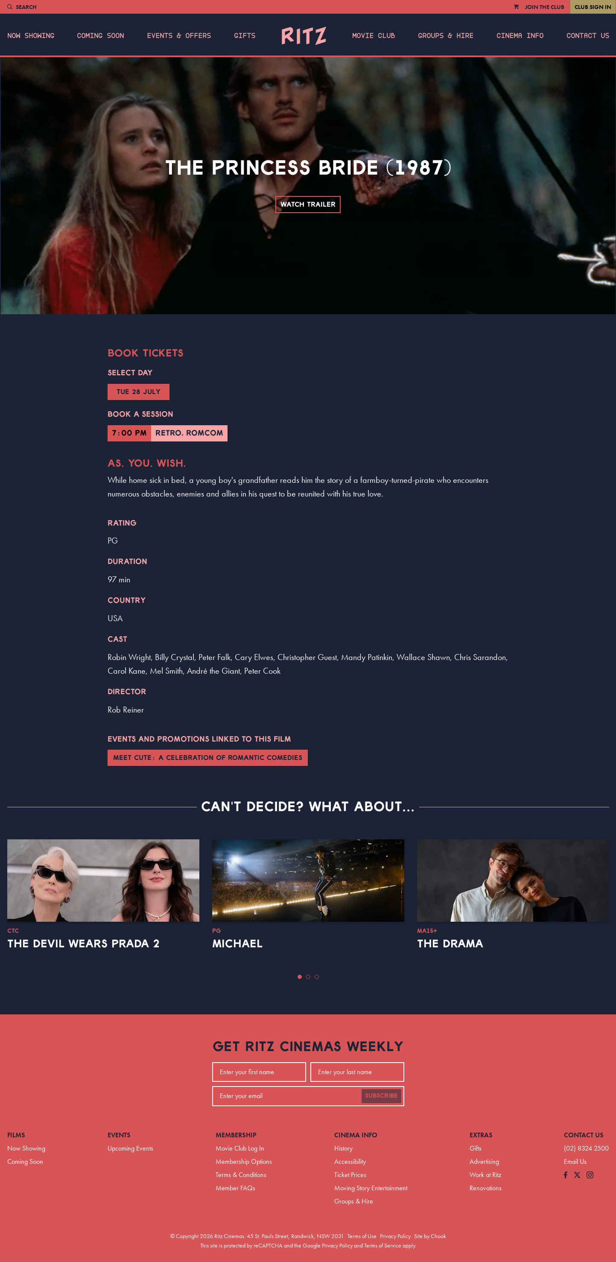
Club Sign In (593, 7)
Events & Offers (179, 35)
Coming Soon (100, 35)
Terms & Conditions (241, 1174)
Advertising (484, 1161)
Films (16, 1135)
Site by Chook (430, 1236)
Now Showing (30, 35)
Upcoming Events (130, 1148)
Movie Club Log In (240, 1148)
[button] (300, 977)
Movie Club (373, 35)
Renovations (486, 1187)
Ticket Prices (350, 1174)
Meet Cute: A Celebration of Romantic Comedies (207, 757)
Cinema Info (519, 35)
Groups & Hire (445, 35)
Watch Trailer (308, 204)
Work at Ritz (485, 1174)
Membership (236, 1135)
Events (119, 1135)
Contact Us (587, 35)
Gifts (244, 35)
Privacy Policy (395, 1236)
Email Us (575, 1161)
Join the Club (544, 7)
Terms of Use (362, 1236)
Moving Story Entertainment (370, 1187)
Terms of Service (382, 1245)
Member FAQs (235, 1187)
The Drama (450, 943)
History (343, 1148)
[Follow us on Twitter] (577, 1175)
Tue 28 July (139, 392)
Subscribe (381, 1096)
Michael (237, 943)
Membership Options (244, 1161)
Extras (481, 1135)
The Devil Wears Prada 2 (83, 943)
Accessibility (350, 1161)
